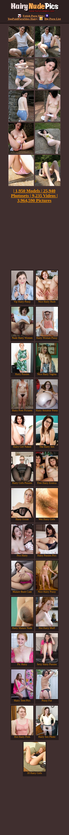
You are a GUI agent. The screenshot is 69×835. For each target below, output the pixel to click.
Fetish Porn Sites (31, 15)
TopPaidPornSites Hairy (28, 17)
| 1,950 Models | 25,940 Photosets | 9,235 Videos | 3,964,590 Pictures (34, 195)
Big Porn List (50, 18)
